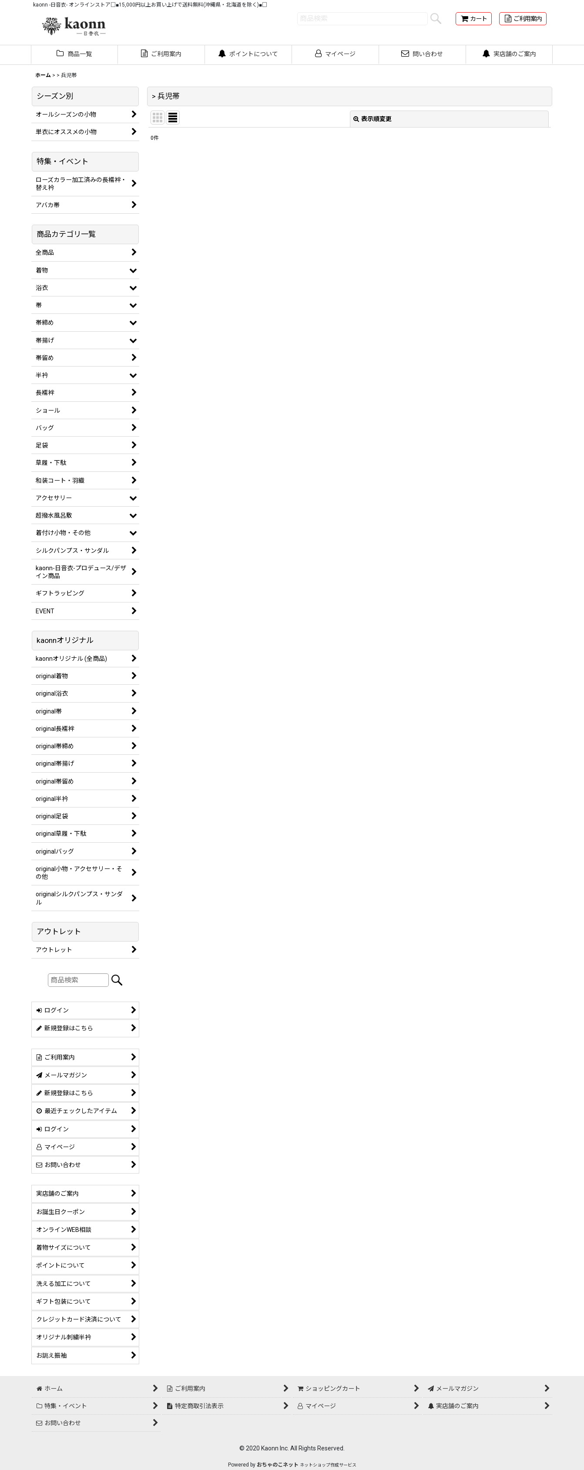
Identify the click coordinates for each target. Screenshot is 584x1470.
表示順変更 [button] (372, 118)
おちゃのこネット (278, 1465)
